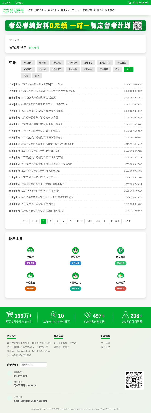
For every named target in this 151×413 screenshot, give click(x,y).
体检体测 (72, 69)
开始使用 (30, 289)
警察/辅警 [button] (87, 10)
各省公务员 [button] (53, 10)
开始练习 (75, 289)
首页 (30, 10)
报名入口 (57, 62)
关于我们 (19, 2)
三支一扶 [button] (76, 10)
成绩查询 (28, 69)
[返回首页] (13, 10)
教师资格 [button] (98, 10)
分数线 (42, 69)
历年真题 (104, 69)
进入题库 (75, 263)
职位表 (42, 62)
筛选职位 (120, 263)
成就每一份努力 (62, 347)
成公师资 (6, 2)
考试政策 (121, 62)
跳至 (98, 221)
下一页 (80, 221)
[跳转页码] (105, 221)
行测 (117, 69)
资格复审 (57, 69)
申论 (19, 40)
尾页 (90, 221)
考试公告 (28, 62)
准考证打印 (105, 62)
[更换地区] (34, 47)
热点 (26, 75)
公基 (37, 75)
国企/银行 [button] (110, 10)
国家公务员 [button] (40, 10)
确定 (117, 221)
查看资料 (30, 263)
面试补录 (88, 69)
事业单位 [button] (65, 10)
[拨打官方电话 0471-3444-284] (138, 2)
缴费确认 (88, 62)
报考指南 (72, 62)
